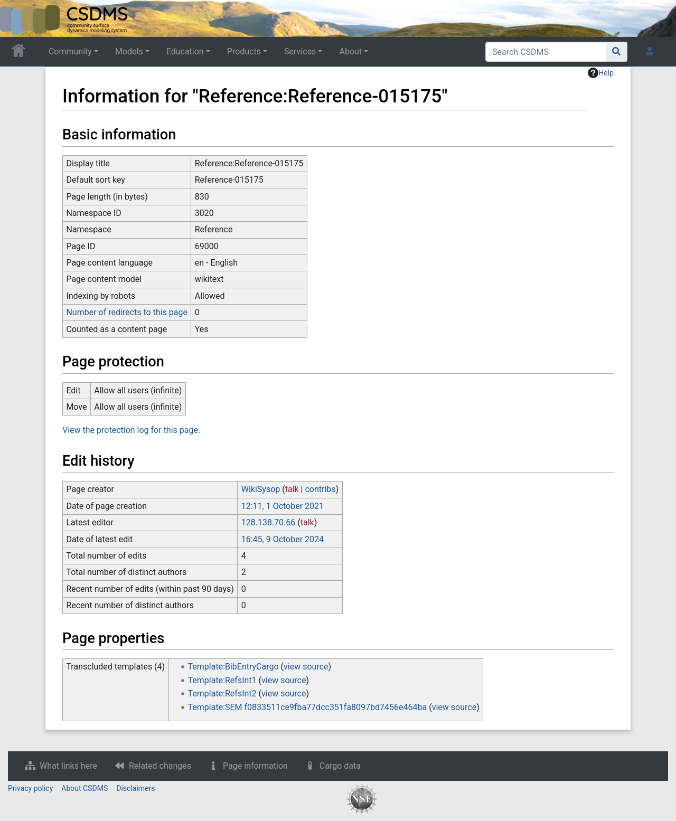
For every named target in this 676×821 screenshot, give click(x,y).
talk (292, 489)
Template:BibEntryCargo (233, 667)
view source (306, 667)
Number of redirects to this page (126, 312)
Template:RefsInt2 (222, 693)
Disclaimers (135, 788)
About (350, 51)
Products (244, 51)
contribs (320, 489)
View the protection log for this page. (131, 430)
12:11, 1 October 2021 (282, 506)
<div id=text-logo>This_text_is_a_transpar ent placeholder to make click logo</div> (16, 18)
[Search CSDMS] (545, 52)
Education (185, 51)
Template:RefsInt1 (222, 680)
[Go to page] (616, 52)
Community (70, 51)
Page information (255, 766)
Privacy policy (30, 788)
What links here (68, 766)
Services (300, 51)
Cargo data (340, 766)
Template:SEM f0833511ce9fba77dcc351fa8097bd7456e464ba (307, 707)
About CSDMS (84, 788)
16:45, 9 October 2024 (282, 539)
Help (601, 73)
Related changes (160, 766)
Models (129, 51)
